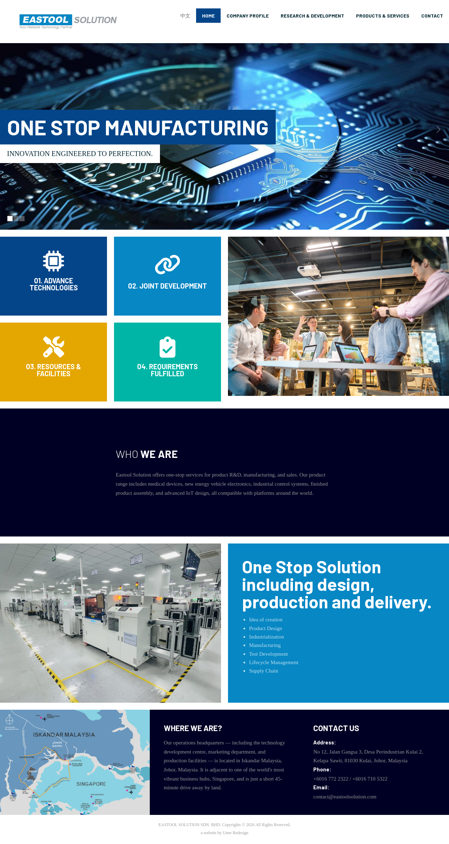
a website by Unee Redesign (224, 832)
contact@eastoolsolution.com (344, 796)
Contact (432, 16)
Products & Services (382, 16)
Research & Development (312, 16)
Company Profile (248, 16)
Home (208, 16)
